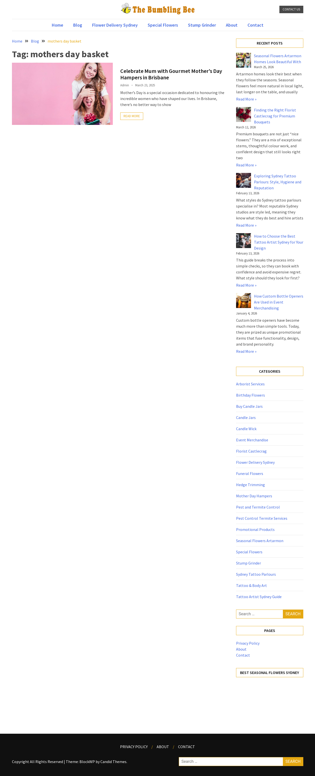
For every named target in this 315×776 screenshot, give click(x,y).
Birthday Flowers (250, 395)
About (232, 25)
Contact (255, 25)
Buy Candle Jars (249, 406)
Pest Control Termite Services (261, 518)
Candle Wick (246, 428)
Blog (77, 25)
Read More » (246, 99)
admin (124, 85)
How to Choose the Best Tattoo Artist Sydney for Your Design (278, 242)
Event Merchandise (252, 439)
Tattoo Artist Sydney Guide (259, 596)
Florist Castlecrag (251, 451)
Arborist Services (250, 383)
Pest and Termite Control (258, 507)
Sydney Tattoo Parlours (256, 574)
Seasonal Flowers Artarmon (259, 540)
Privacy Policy (247, 643)
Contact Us (291, 9)
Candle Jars (246, 417)
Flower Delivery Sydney (115, 25)
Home (57, 25)
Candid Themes (113, 761)
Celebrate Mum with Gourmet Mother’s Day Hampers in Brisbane (171, 74)
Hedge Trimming (250, 484)
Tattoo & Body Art (251, 585)
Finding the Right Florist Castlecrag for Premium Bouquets (275, 115)
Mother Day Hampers (254, 495)
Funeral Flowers (249, 473)
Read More (132, 116)
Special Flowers (163, 25)
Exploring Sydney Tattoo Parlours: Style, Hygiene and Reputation (277, 181)
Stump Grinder (202, 25)
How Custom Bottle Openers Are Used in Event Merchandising (278, 302)
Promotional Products (255, 529)
